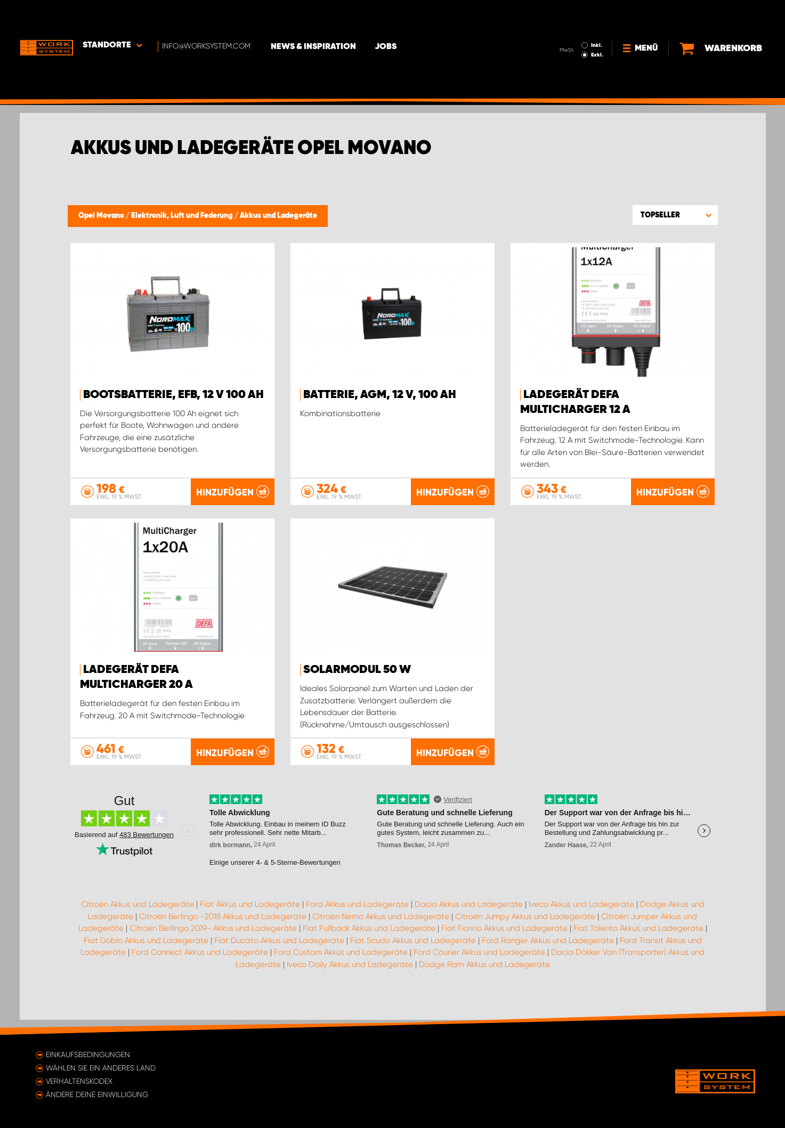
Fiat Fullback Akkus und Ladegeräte (369, 942)
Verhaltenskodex (79, 1081)
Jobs (388, 16)
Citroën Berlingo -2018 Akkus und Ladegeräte (222, 931)
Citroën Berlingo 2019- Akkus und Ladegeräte (213, 942)
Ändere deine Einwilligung (97, 1094)
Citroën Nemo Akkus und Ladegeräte (380, 931)
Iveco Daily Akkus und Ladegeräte (350, 979)
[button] (675, 214)
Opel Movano (102, 216)
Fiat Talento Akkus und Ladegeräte (638, 942)
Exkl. (598, 24)
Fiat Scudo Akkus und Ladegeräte (413, 955)
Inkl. (597, 15)
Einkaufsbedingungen (88, 1054)
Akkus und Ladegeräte (278, 216)
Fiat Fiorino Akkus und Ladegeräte (504, 942)
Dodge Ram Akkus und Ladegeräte (484, 979)
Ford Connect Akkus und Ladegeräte (200, 966)
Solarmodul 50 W (357, 670)
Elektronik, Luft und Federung (182, 216)
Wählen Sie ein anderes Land (101, 1068)
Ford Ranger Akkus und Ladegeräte (548, 955)
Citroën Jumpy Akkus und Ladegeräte (525, 931)
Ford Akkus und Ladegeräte (357, 918)
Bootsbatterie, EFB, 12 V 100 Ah (173, 395)
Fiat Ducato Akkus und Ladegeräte (279, 955)
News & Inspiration (315, 16)
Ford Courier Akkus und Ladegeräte (479, 966)
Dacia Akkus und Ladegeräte (469, 918)
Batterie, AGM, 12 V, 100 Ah (379, 395)
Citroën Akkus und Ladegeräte (137, 918)
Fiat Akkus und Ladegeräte (250, 918)
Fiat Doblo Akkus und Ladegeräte (146, 955)
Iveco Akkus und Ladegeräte (581, 918)
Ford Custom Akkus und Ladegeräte (341, 966)
